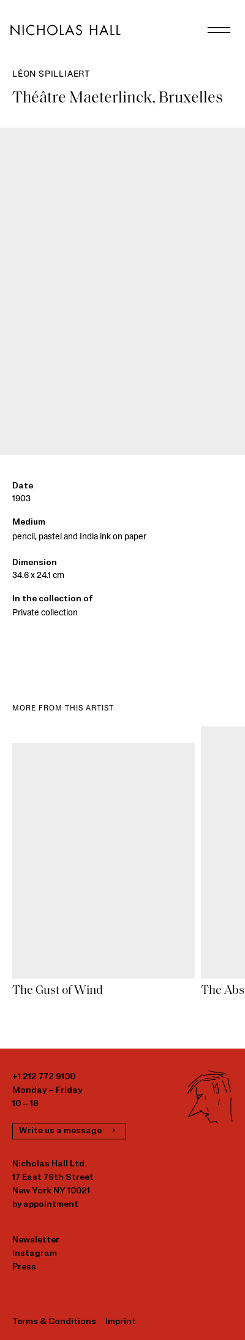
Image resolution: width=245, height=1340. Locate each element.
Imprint (120, 1322)
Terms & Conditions (54, 1322)
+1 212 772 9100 (43, 1077)
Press (24, 1267)
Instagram (34, 1253)
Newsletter (35, 1240)
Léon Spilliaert (51, 74)
